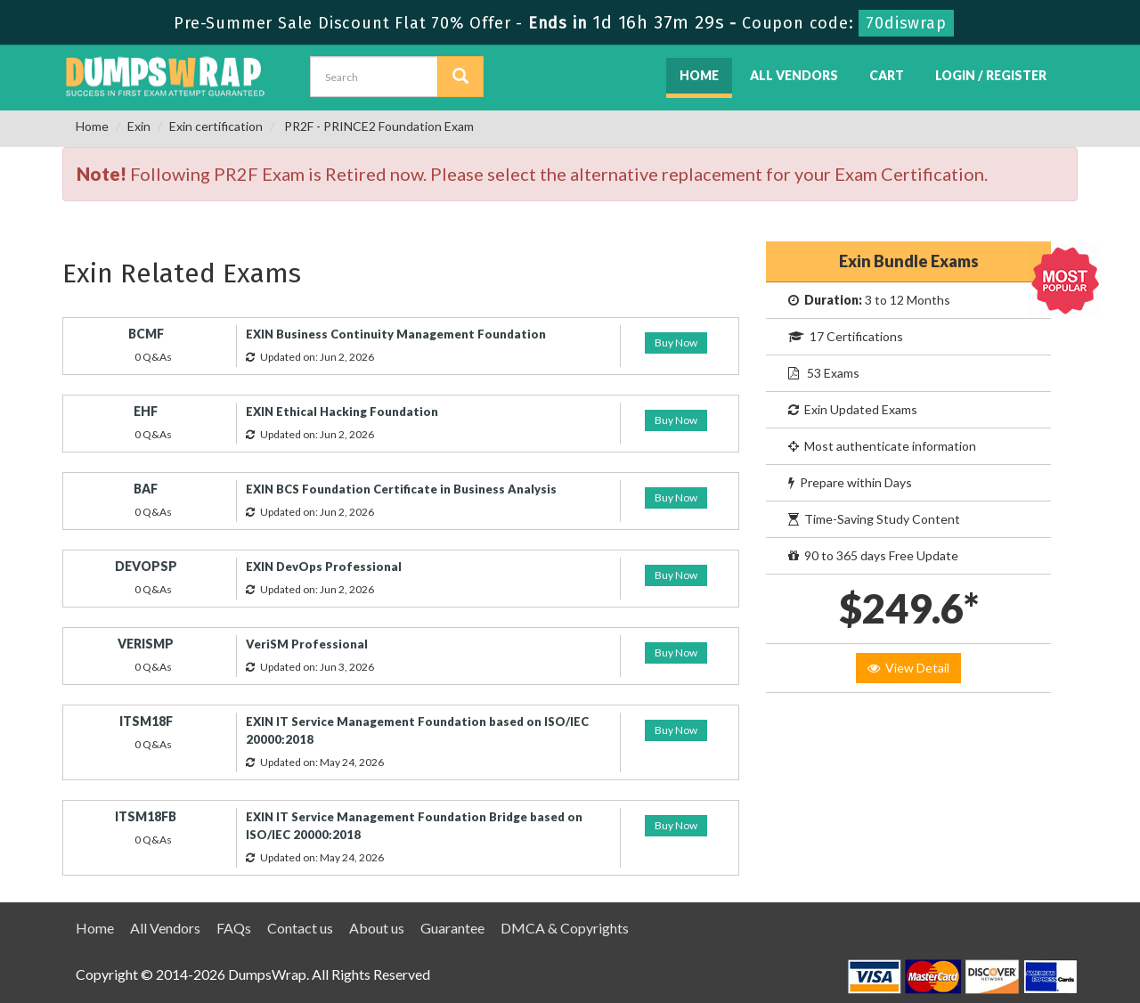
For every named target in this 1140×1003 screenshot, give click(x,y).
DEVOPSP (146, 566)
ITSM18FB (145, 816)
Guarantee (452, 927)
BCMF (146, 333)
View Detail (908, 667)
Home (699, 75)
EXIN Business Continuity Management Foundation (396, 334)
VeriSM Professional (307, 644)
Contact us (300, 927)
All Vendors (794, 75)
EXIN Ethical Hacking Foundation (342, 411)
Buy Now (676, 342)
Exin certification (216, 126)
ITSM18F (146, 721)
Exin (139, 126)
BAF (146, 488)
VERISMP (146, 643)
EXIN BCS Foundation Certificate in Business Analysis (401, 489)
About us (376, 927)
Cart (886, 75)
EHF (146, 411)
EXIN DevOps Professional (324, 566)
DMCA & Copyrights (565, 927)
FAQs (233, 927)
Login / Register (990, 75)
